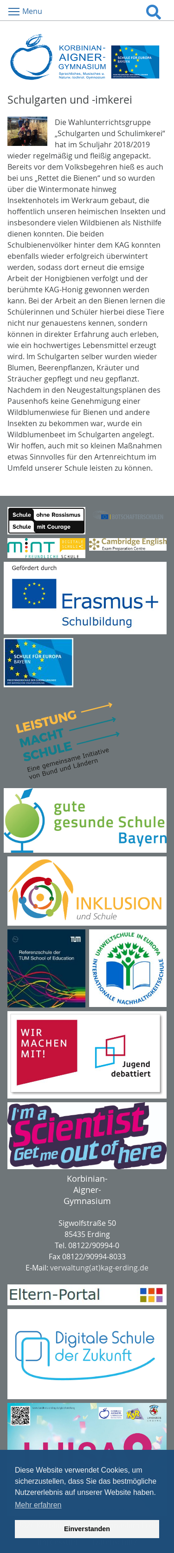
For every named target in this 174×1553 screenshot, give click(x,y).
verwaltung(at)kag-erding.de (99, 1268)
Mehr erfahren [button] (38, 1505)
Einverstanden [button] (87, 1529)
